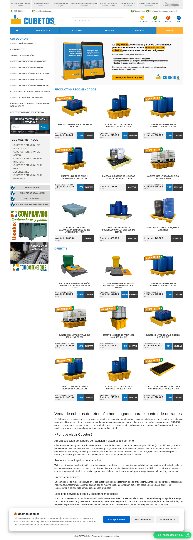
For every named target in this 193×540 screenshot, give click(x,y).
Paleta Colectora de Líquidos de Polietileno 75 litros (118, 177)
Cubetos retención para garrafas (29, 85)
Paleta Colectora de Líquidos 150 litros (163, 229)
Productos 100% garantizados (32, 204)
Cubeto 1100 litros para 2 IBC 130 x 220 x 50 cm (163, 177)
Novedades (77, 30)
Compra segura (32, 188)
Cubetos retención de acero (26, 79)
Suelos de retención (22, 55)
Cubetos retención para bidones (28, 61)
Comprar (89, 135)
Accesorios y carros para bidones (30, 91)
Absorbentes (17, 49)
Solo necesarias (143, 527)
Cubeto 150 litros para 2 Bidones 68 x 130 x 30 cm (74, 177)
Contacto (142, 19)
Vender (169, 30)
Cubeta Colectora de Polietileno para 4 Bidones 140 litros (118, 230)
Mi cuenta (155, 19)
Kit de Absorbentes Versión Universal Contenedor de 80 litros (118, 285)
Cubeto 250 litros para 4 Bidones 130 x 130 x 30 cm (163, 126)
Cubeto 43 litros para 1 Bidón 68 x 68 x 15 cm (74, 126)
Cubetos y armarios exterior (26, 97)
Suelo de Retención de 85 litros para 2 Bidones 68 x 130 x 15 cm (163, 388)
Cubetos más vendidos (22, 43)
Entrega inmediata (32, 199)
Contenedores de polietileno (27, 112)
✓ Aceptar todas (116, 527)
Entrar (168, 19)
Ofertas (109, 30)
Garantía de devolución (32, 193)
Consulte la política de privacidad (22, 132)
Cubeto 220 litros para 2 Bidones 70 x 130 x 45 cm (118, 126)
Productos (41, 30)
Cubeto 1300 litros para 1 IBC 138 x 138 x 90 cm (118, 336)
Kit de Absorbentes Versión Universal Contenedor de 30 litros (74, 285)
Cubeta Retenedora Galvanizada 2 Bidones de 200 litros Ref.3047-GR (74, 230)
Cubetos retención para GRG (26, 67)
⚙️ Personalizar (167, 527)
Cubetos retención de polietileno (29, 73)
